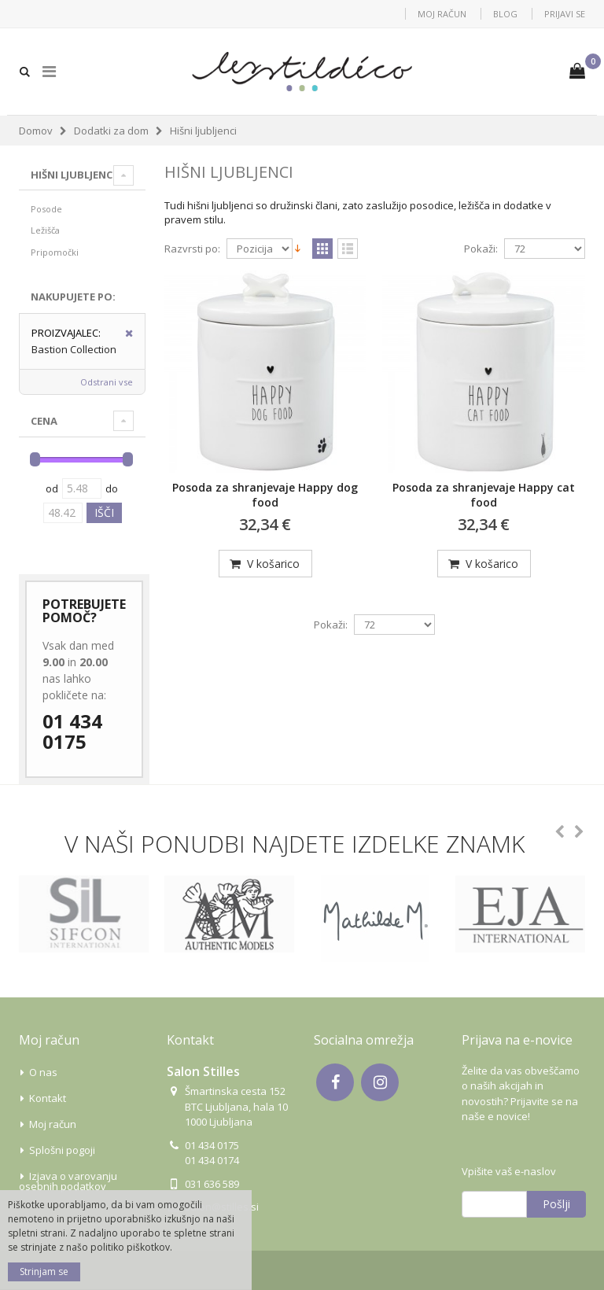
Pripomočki (55, 252)
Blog (505, 14)
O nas (43, 1072)
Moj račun (442, 14)
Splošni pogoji (62, 1150)
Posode (46, 209)
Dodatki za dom (111, 130)
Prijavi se (564, 14)
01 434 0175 (72, 732)
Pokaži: (481, 249)
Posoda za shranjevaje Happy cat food (483, 495)
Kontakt (47, 1098)
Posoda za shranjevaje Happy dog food (265, 495)
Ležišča (45, 230)
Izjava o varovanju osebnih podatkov (68, 1181)
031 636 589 (212, 1184)
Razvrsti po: (192, 249)
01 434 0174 (212, 1160)
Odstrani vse (106, 382)
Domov (36, 130)
